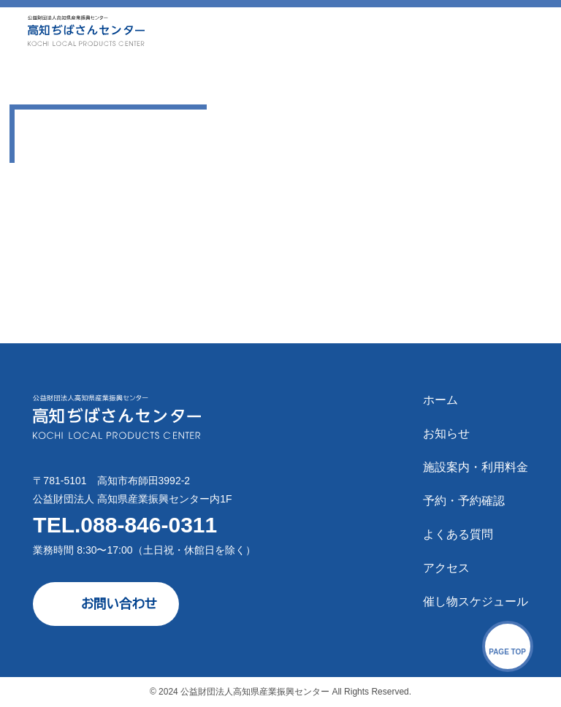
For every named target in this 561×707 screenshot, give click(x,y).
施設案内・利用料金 (475, 467)
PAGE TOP (507, 652)
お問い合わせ (119, 604)
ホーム (440, 400)
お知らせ (446, 433)
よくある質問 (458, 534)
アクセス (446, 568)
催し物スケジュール (475, 601)
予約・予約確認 (464, 500)
